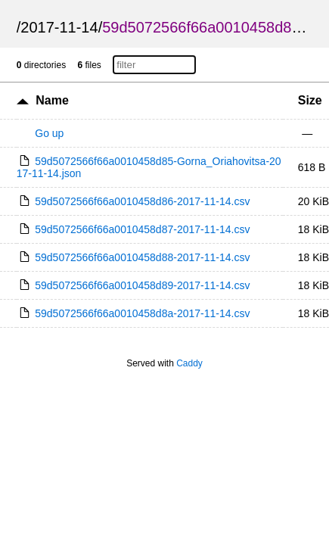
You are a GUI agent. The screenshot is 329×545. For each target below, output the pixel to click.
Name (52, 100)
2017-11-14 (59, 27)
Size (310, 100)
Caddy (189, 363)
